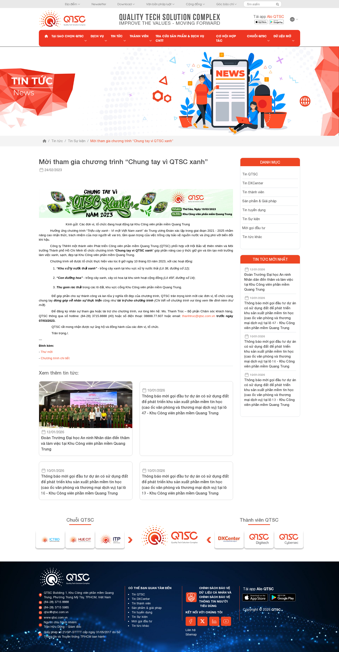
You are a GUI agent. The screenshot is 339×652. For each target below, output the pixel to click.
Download (124, 4)
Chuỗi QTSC (257, 36)
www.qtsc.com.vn (56, 617)
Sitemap (191, 634)
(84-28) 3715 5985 (56, 607)
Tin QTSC (250, 174)
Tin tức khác (252, 237)
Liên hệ (191, 630)
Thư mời (46, 352)
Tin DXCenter (252, 183)
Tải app (268, 16)
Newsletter (99, 4)
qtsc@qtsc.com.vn (56, 612)
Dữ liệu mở (282, 36)
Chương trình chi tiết (55, 358)
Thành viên (139, 36)
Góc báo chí (225, 4)
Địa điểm (71, 4)
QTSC (276, 609)
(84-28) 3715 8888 (56, 602)
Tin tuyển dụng (254, 210)
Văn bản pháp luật (158, 4)
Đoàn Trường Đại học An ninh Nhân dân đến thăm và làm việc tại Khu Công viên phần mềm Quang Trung (268, 281)
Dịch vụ (97, 36)
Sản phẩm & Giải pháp (259, 201)
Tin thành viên (253, 192)
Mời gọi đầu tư (253, 228)
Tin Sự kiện (76, 141)
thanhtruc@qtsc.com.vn (198, 316)
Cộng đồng (194, 4)
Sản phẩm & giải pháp (146, 608)
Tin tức (117, 36)
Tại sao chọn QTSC (68, 36)
